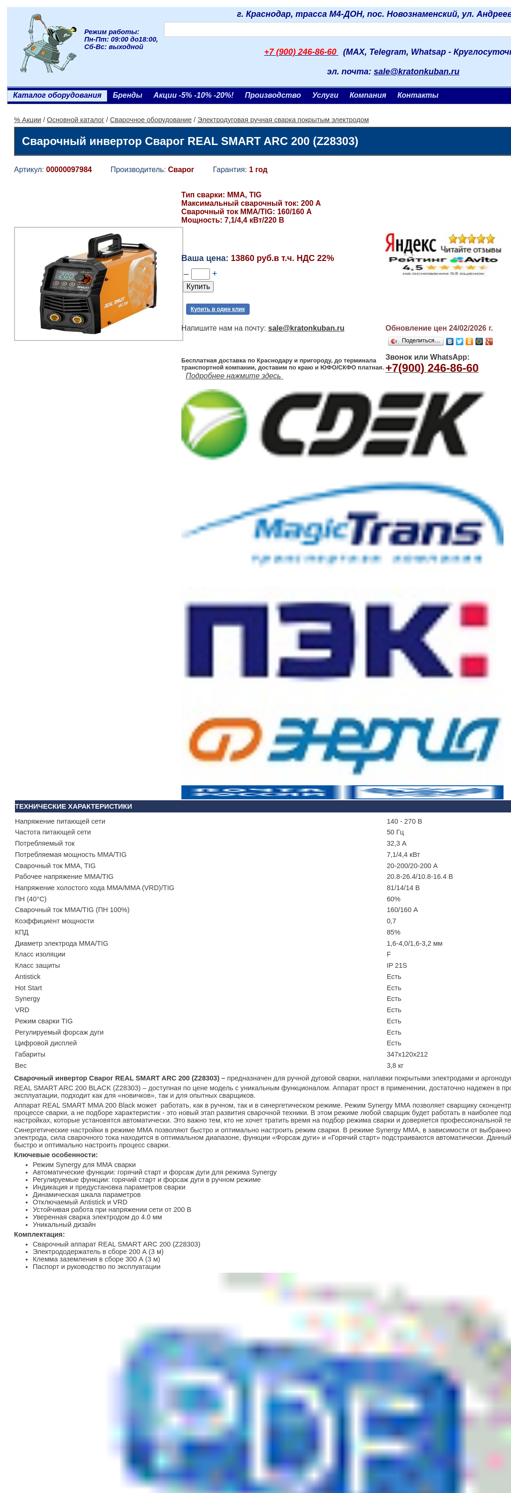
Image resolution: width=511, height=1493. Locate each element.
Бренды (127, 95)
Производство (273, 95)
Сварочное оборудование (151, 119)
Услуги (325, 95)
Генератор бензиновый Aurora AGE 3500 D (263, 1335)
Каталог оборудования (57, 95)
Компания (368, 95)
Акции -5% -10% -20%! (193, 95)
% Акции (27, 119)
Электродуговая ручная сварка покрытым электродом (283, 119)
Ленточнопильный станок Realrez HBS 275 (94, 1345)
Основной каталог (75, 119)
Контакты (418, 95)
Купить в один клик (218, 309)
